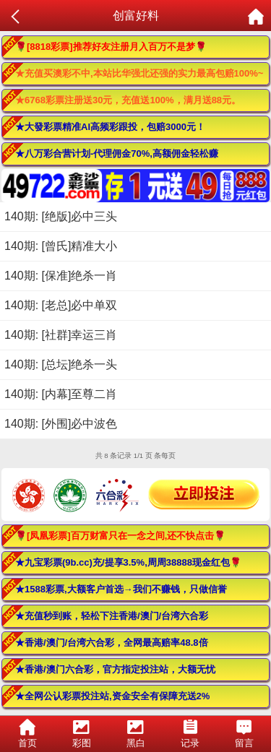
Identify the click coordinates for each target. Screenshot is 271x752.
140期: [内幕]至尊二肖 (60, 394)
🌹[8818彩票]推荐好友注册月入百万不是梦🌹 (111, 46)
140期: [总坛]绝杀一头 (60, 364)
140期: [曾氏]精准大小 (60, 246)
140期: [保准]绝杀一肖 (60, 275)
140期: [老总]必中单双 (60, 305)
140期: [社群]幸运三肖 (60, 335)
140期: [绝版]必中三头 (60, 216)
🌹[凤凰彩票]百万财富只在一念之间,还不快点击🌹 (120, 535)
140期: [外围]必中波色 (60, 424)
